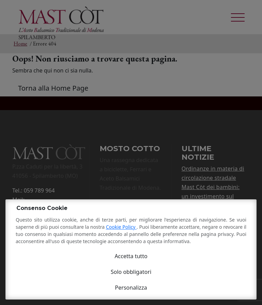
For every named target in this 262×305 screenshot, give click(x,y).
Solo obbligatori (131, 272)
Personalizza (131, 287)
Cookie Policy (121, 227)
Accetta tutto (131, 256)
